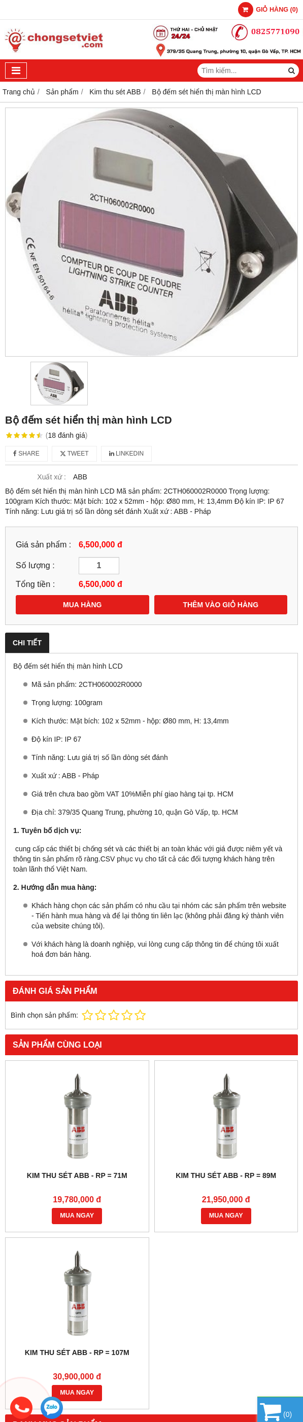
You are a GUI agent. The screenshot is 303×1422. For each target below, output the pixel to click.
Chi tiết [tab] (27, 643)
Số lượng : (35, 565)
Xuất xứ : (51, 477)
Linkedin (126, 453)
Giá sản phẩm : (43, 544)
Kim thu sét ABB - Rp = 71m (77, 1175)
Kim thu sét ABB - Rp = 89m (226, 1175)
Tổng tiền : (35, 583)
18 (66, 435)
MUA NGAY (77, 1215)
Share (26, 453)
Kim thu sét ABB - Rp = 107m (77, 1352)
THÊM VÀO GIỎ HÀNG (220, 605)
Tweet (74, 453)
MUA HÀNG (82, 605)
